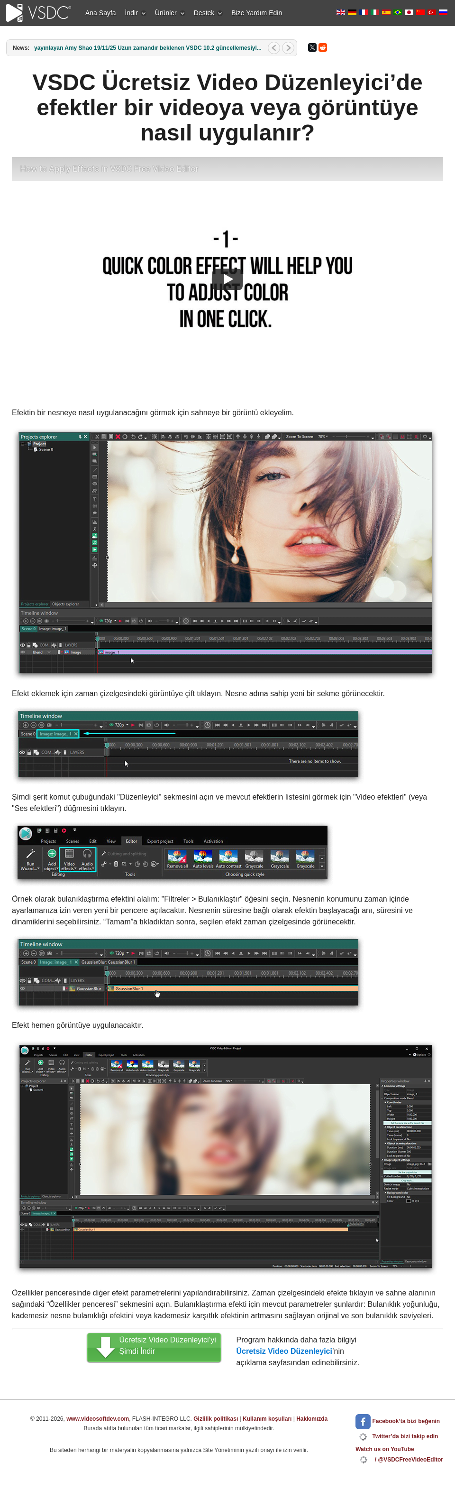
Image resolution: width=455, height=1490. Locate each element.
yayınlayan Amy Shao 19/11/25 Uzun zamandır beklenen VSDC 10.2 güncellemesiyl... (148, 48)
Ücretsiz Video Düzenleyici (284, 1351)
